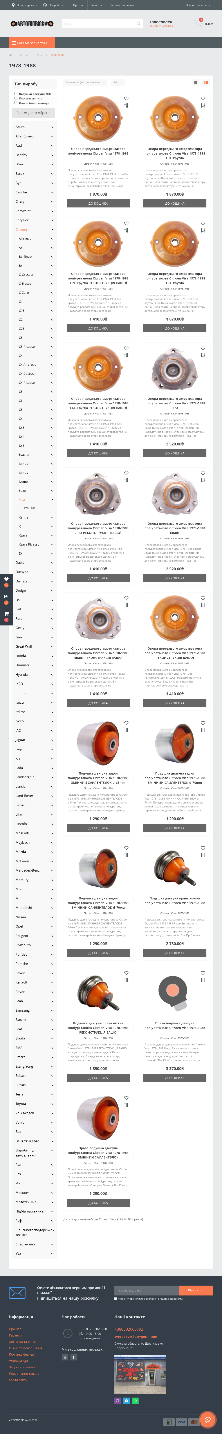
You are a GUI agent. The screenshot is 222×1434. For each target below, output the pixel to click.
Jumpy (24, 472)
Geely (20, 627)
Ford (19, 618)
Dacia (20, 562)
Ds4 (22, 436)
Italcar (20, 712)
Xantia (24, 517)
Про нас (78, 5)
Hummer (23, 665)
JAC (18, 730)
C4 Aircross (27, 364)
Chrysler (22, 220)
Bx (21, 265)
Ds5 (22, 445)
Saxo (22, 490)
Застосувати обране (34, 112)
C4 (21, 355)
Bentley (21, 155)
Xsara (23, 535)
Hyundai (22, 674)
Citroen (24, 55)
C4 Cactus (26, 373)
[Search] (138, 23)
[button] (6, 616)
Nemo (23, 481)
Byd (19, 182)
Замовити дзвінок (161, 26)
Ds (18, 600)
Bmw (20, 164)
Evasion (25, 454)
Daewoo (22, 571)
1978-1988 (28, 508)
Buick (20, 173)
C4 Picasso (27, 382)
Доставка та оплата (122, 5)
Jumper (24, 463)
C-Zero (24, 292)
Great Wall (24, 646)
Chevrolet (23, 211)
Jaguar (20, 739)
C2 (21, 319)
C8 (21, 409)
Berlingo (25, 256)
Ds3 (22, 427)
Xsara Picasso (29, 544)
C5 (21, 391)
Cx (21, 418)
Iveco (20, 721)
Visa (39, 55)
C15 (22, 310)
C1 (21, 301)
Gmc (19, 637)
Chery (20, 201)
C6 (21, 400)
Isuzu (20, 702)
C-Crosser (26, 274)
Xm (21, 526)
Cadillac (22, 192)
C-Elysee (25, 283)
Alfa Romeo (25, 136)
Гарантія (96, 5)
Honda (21, 656)
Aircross (25, 238)
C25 (22, 328)
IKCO (19, 683)
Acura (20, 126)
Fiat (18, 609)
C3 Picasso (27, 346)
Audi (19, 145)
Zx (20, 553)
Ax (21, 247)
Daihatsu (22, 581)
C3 (21, 337)
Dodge (21, 590)
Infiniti (21, 693)
